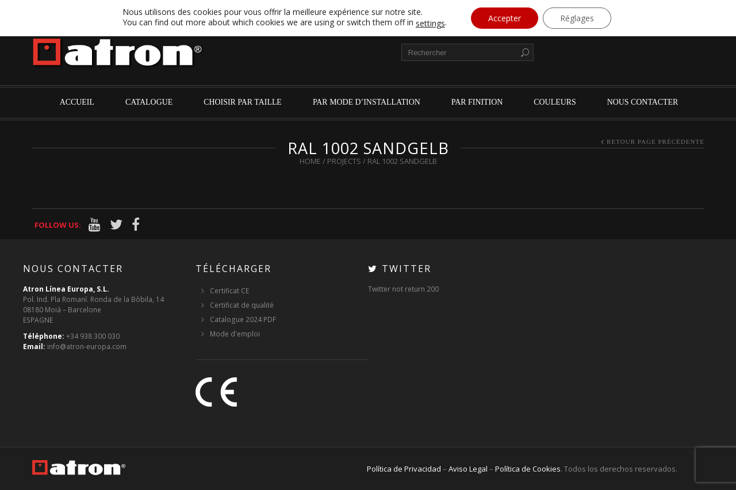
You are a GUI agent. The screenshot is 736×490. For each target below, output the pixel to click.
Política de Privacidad (404, 469)
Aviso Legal (468, 469)
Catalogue (148, 102)
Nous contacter (642, 102)
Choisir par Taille (243, 102)
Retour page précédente (655, 141)
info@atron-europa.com (86, 346)
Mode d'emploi (235, 334)
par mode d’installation (366, 102)
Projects (344, 161)
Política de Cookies (528, 469)
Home (310, 161)
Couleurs (555, 102)
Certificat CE (229, 291)
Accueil (77, 102)
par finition (477, 102)
